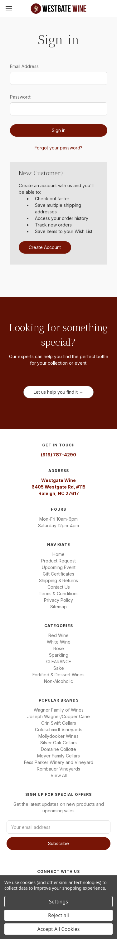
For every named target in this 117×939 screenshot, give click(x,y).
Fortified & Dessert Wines (58, 674)
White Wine (59, 642)
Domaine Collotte (58, 749)
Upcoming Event (59, 567)
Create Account (45, 247)
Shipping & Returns (58, 580)
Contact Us (58, 587)
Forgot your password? (58, 147)
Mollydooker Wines (58, 736)
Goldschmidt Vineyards (58, 729)
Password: (20, 97)
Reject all (58, 915)
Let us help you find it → (58, 392)
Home (58, 554)
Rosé (58, 648)
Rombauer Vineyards (58, 768)
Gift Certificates (58, 574)
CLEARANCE (58, 661)
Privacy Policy (58, 600)
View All (59, 775)
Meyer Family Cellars (58, 755)
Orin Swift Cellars (58, 723)
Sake (58, 668)
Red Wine (58, 635)
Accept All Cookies (58, 929)
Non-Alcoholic (58, 681)
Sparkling (58, 655)
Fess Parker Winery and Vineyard (58, 762)
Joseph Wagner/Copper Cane (58, 716)
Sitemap (58, 606)
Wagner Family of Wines (59, 710)
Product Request (58, 560)
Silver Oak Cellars (58, 742)
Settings (58, 901)
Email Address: (25, 66)
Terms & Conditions (59, 593)
